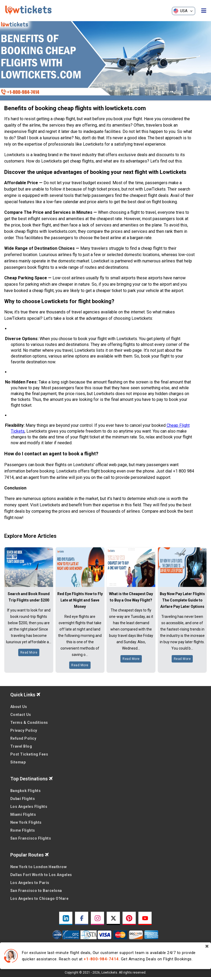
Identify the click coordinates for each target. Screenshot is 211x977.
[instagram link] (97, 918)
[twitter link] (113, 918)
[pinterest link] (129, 918)
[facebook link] (81, 918)
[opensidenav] (204, 11)
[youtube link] (145, 918)
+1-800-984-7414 (101, 959)
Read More (28, 652)
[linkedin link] (65, 918)
